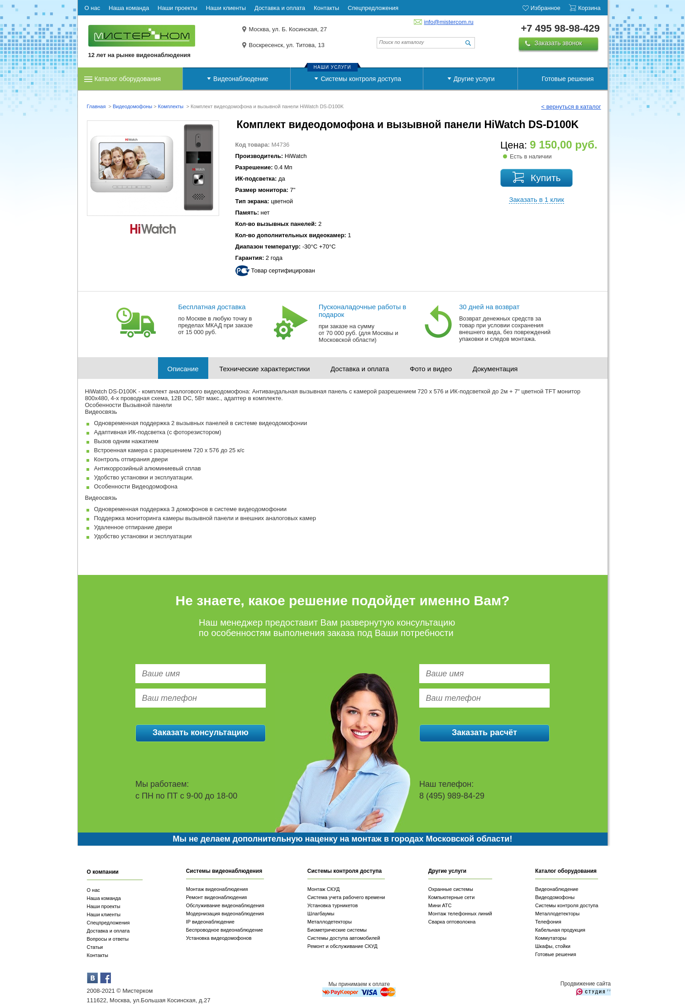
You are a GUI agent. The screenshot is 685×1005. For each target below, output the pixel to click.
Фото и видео (431, 369)
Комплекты (171, 106)
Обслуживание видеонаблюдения (225, 905)
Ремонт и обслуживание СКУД (342, 946)
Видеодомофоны (132, 106)
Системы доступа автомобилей (343, 938)
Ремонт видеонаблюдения (216, 897)
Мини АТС (440, 905)
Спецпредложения (108, 922)
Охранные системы (450, 889)
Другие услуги (474, 78)
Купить (545, 177)
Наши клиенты (104, 914)
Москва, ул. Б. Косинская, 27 (288, 29)
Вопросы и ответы (108, 939)
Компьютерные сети (451, 897)
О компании (103, 872)
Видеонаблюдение (240, 78)
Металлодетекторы (329, 921)
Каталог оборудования (128, 78)
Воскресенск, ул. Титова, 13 (287, 45)
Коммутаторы (550, 938)
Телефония (548, 921)
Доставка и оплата (360, 369)
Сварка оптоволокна (452, 921)
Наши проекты (103, 906)
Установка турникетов (332, 905)
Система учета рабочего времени (346, 897)
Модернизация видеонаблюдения (225, 913)
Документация (495, 369)
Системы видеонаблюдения (224, 871)
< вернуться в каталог (571, 106)
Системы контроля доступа (361, 78)
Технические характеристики (264, 369)
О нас (93, 890)
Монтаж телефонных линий (460, 913)
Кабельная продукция (560, 930)
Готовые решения (567, 78)
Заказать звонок (558, 43)
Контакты (98, 955)
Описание (183, 369)
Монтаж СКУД (323, 889)
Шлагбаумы (321, 913)
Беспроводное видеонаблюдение (224, 930)
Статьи (95, 947)
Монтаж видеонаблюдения (217, 889)
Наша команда (104, 898)
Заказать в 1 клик (536, 199)
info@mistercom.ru (449, 22)
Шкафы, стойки (552, 946)
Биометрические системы (337, 930)
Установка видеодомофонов (219, 938)
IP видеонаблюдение (210, 921)
